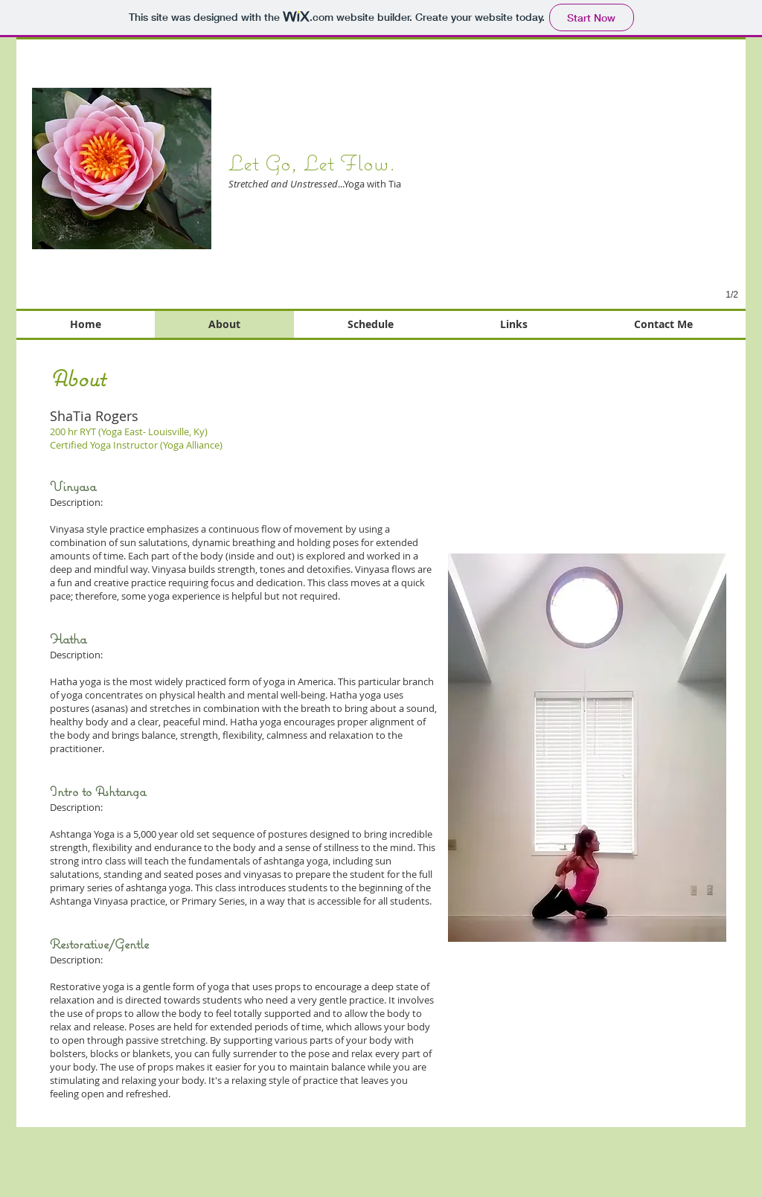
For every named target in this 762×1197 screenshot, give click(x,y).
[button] (575, 198)
